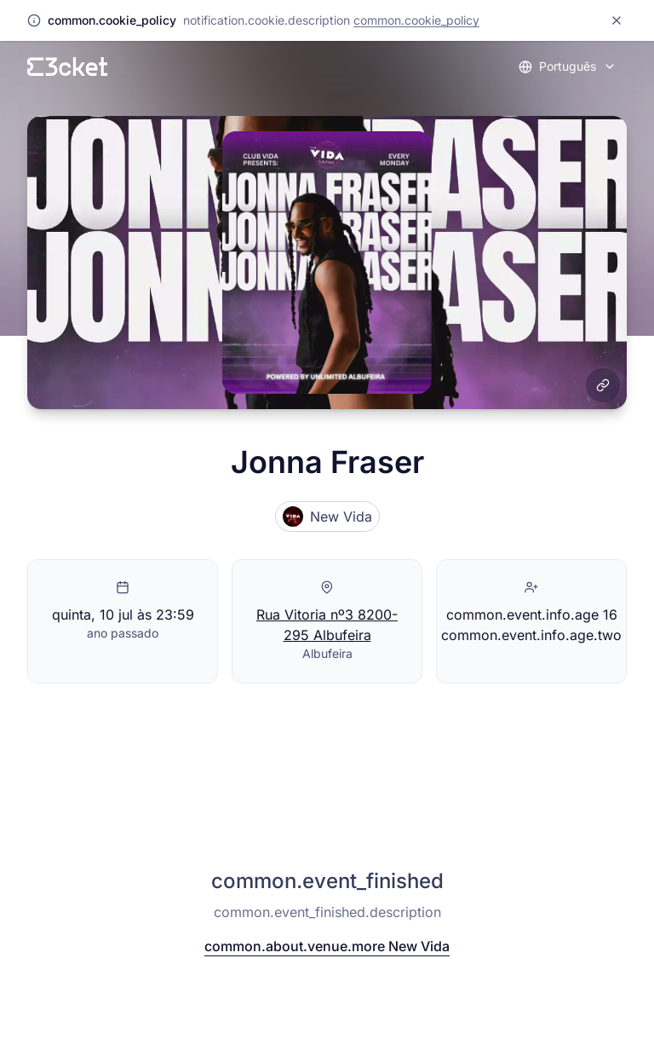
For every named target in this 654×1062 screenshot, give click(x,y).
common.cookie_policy (416, 20)
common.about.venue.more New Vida (327, 946)
